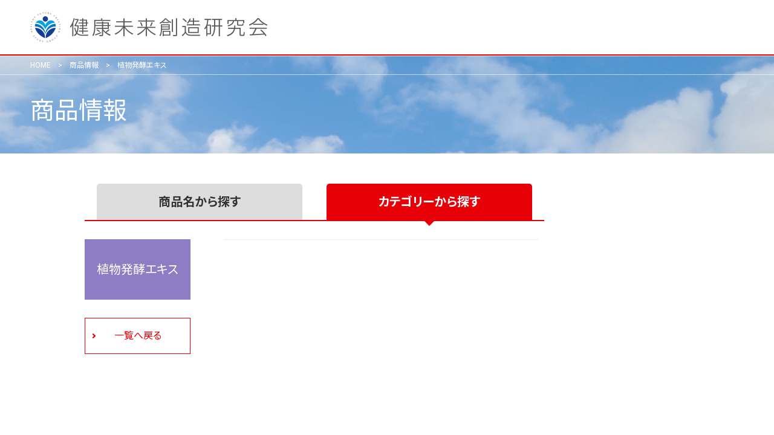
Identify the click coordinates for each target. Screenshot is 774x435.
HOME (40, 65)
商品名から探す (199, 202)
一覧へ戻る (137, 335)
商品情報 (84, 65)
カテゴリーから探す (429, 202)
